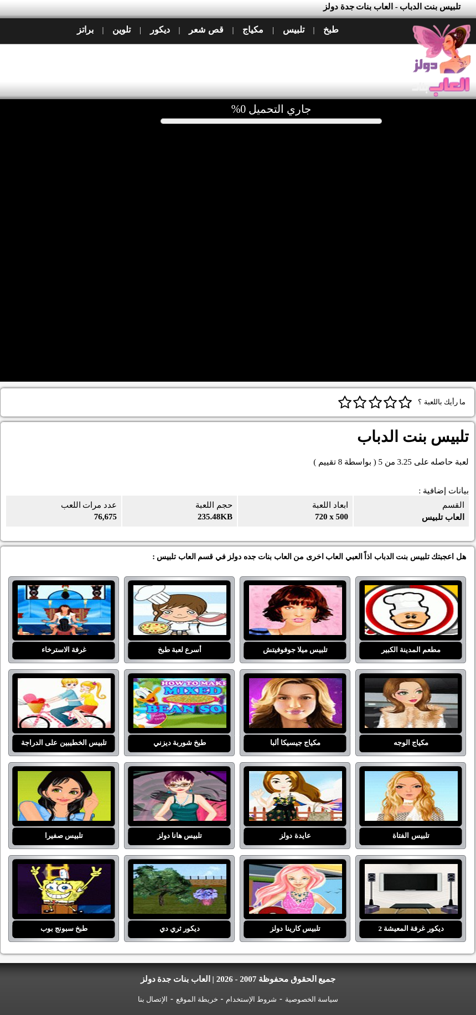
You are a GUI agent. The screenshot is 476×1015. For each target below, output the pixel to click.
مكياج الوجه (411, 684)
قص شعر (206, 29)
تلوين (121, 29)
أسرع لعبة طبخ (179, 591)
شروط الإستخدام (251, 999)
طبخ (331, 29)
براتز (85, 29)
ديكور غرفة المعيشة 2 (411, 870)
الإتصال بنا (153, 999)
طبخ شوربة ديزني (179, 684)
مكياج (252, 29)
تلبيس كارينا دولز (295, 870)
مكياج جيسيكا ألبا (295, 684)
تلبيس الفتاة (411, 777)
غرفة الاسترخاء (64, 591)
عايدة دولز (295, 777)
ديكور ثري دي (179, 870)
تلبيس (293, 29)
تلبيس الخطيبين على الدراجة (64, 684)
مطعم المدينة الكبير (411, 591)
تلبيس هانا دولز (179, 777)
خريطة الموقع (197, 999)
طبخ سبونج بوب (64, 870)
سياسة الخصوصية (311, 999)
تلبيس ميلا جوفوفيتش (295, 591)
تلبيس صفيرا (64, 777)
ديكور (160, 29)
